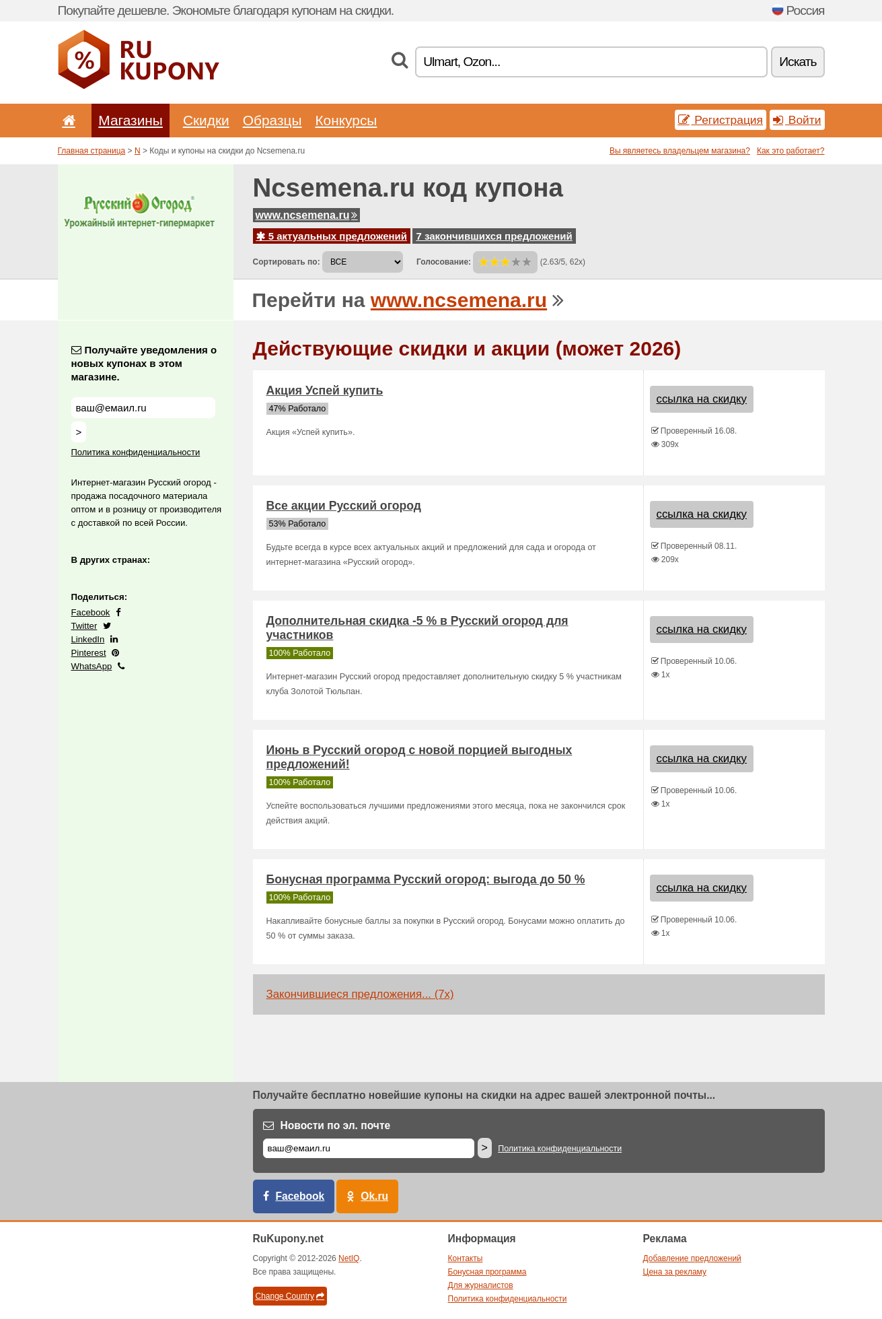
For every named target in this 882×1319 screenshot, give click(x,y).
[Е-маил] (368, 1148)
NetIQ (348, 1258)
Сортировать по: (286, 262)
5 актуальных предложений (332, 236)
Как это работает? (791, 151)
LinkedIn (88, 639)
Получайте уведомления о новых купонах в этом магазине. (144, 363)
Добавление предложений (692, 1258)
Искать (797, 62)
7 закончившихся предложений (494, 236)
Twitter (84, 626)
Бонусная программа (487, 1272)
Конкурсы (346, 120)
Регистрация (721, 120)
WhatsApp (91, 666)
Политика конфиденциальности (135, 452)
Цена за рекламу (675, 1272)
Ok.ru (374, 1196)
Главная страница (92, 151)
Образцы (272, 120)
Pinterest (88, 653)
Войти (797, 120)
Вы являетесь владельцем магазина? (680, 151)
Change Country (290, 1296)
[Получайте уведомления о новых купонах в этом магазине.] (143, 407)
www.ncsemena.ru (307, 215)
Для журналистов (480, 1285)
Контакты (465, 1258)
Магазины (130, 120)
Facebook (90, 612)
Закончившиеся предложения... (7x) (360, 994)
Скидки (206, 120)
